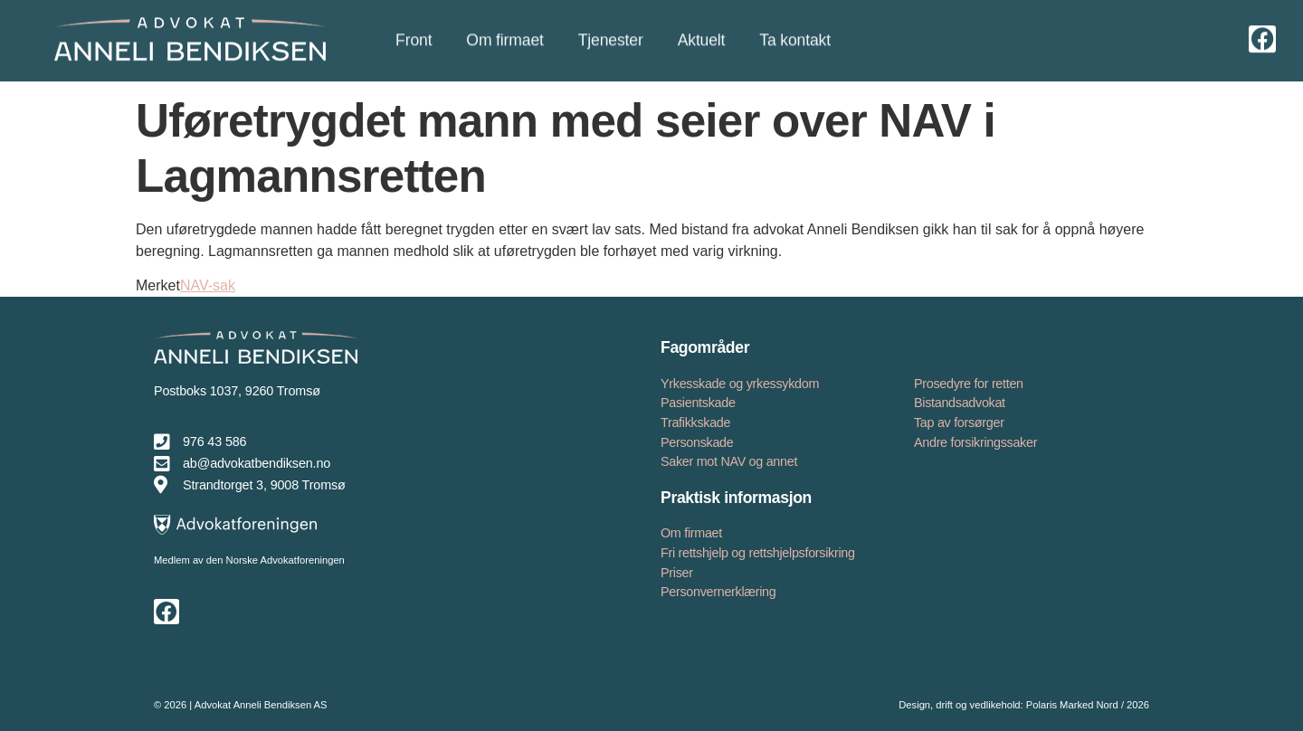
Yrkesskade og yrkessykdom (740, 383)
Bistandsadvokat (959, 402)
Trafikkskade (695, 422)
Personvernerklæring (718, 591)
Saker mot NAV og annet (729, 461)
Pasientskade (698, 402)
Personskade (697, 442)
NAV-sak (207, 285)
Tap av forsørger (959, 422)
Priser (677, 572)
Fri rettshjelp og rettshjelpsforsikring (758, 553)
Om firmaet (691, 533)
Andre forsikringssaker (975, 442)
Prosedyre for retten (968, 383)
